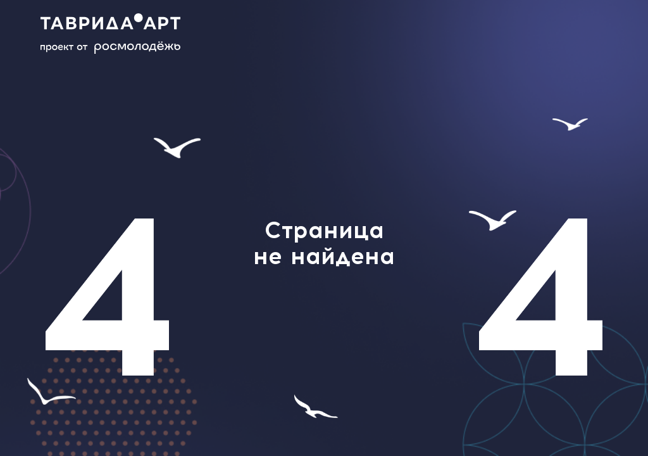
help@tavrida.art (285, 321)
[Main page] (120, 33)
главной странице (324, 358)
